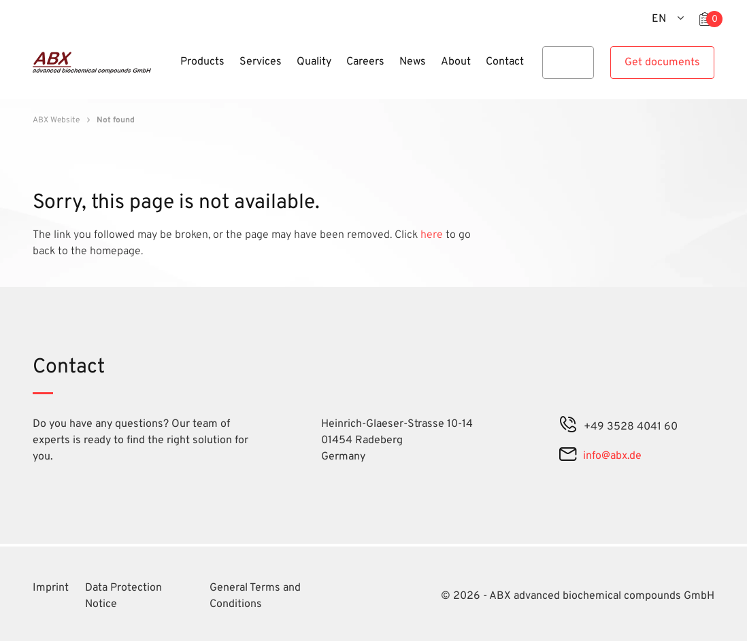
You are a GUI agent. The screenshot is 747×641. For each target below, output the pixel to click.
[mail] (568, 456)
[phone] (568, 427)
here (433, 235)
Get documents (662, 62)
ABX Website (56, 120)
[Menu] (169, 70)
